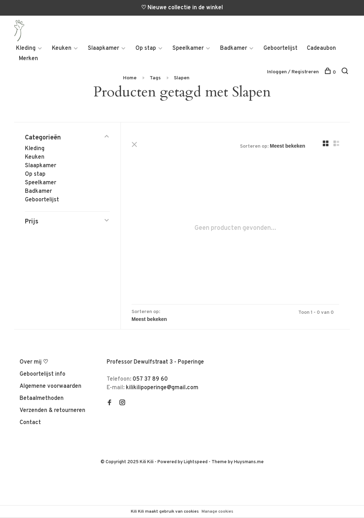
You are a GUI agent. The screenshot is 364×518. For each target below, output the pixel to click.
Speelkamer (188, 48)
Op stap (145, 48)
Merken (28, 58)
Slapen (181, 78)
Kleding (26, 48)
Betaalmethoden (42, 398)
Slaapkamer (103, 48)
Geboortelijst (280, 48)
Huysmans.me (249, 462)
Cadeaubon (321, 48)
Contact (30, 422)
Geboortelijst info (42, 374)
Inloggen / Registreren (293, 72)
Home (129, 78)
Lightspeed (196, 462)
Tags (155, 78)
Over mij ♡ (34, 362)
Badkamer (233, 48)
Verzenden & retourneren (52, 410)
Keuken (61, 48)
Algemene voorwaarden (50, 386)
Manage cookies (217, 511)
